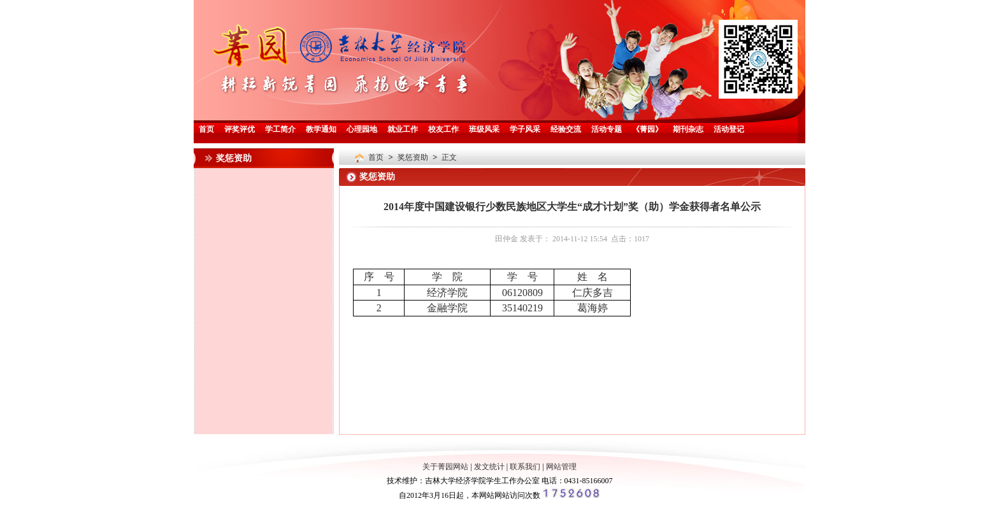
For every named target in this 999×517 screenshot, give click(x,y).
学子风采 (525, 129)
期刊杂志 (688, 129)
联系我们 (525, 466)
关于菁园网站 (445, 466)
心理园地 (362, 129)
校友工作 (443, 129)
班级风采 (484, 129)
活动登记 (729, 129)
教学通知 (321, 129)
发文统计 (489, 466)
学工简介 (280, 129)
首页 (206, 129)
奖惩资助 (413, 157)
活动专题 (606, 129)
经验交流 (565, 129)
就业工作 (402, 129)
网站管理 (561, 466)
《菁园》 (647, 129)
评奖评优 (239, 129)
